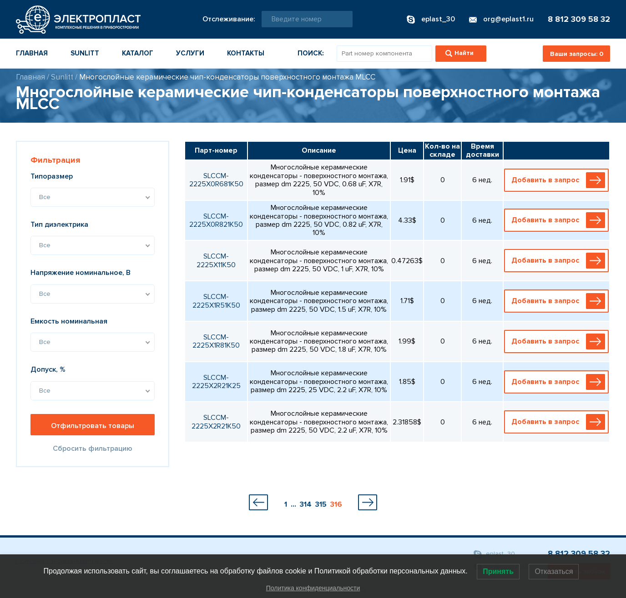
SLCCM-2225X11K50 (216, 260)
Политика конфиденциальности (313, 588)
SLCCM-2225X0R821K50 (216, 220)
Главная (32, 53)
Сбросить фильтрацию (92, 448)
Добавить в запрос (558, 180)
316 (336, 504)
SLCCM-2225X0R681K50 (216, 180)
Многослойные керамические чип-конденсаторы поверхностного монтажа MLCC (227, 77)
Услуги (190, 53)
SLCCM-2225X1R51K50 (216, 300)
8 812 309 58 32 (579, 19)
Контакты (245, 53)
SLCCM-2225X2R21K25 (216, 381)
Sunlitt (85, 53)
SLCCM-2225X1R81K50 (216, 341)
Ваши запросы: (576, 54)
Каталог (137, 53)
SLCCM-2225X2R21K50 (216, 421)
